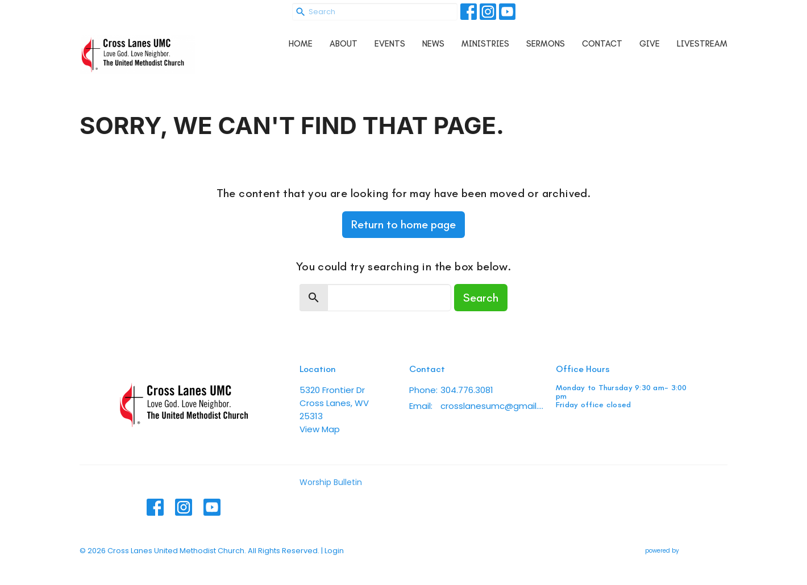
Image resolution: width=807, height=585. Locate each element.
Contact (602, 44)
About (343, 44)
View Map (319, 429)
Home (301, 44)
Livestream (702, 44)
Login (334, 550)
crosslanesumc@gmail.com (492, 406)
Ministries (485, 44)
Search (480, 297)
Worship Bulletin (330, 482)
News (433, 44)
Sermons (545, 44)
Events (390, 44)
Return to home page (403, 224)
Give (649, 44)
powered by (686, 551)
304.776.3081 (466, 390)
